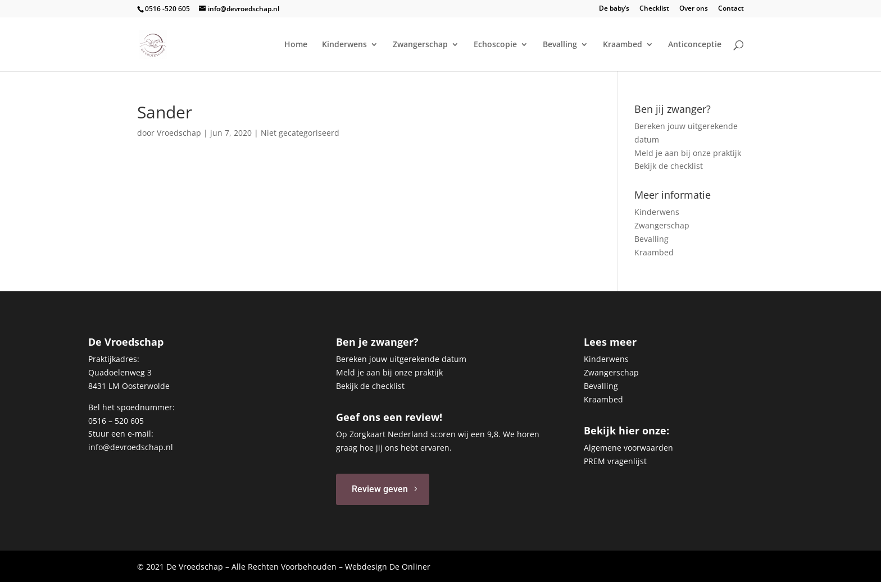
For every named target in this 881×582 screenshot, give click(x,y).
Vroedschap (179, 132)
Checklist (654, 9)
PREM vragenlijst (615, 461)
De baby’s (614, 9)
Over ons (693, 9)
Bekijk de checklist (668, 166)
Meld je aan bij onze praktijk (687, 153)
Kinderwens (344, 44)
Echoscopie (495, 44)
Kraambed (622, 44)
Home (295, 44)
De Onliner (409, 566)
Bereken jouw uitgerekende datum (401, 359)
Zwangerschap (420, 44)
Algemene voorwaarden (628, 447)
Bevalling (560, 44)
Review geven (380, 489)
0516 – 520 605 (116, 420)
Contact (731, 9)
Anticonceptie (694, 44)
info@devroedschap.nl (130, 447)
